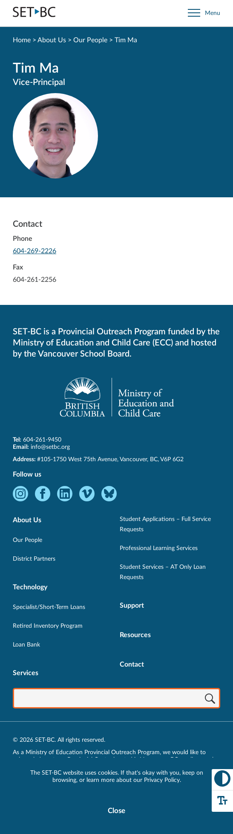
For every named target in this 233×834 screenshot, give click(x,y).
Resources (135, 635)
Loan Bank (26, 645)
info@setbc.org (50, 447)
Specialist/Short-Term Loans (49, 607)
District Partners (34, 559)
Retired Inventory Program (48, 626)
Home (22, 40)
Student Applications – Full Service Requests (165, 524)
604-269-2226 (34, 251)
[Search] (210, 699)
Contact (132, 664)
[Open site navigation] (204, 13)
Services (25, 673)
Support (132, 605)
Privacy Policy (162, 780)
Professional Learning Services (159, 548)
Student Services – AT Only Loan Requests (163, 572)
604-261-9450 (42, 440)
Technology (30, 587)
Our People (90, 40)
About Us (51, 40)
